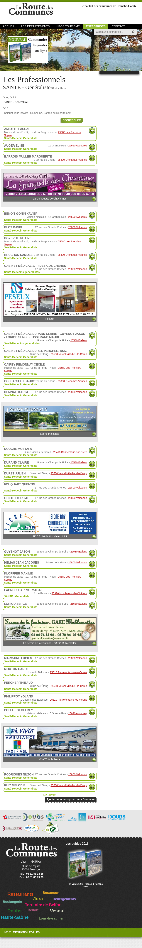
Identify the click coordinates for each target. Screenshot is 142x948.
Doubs (14, 910)
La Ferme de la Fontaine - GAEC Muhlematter (50, 631)
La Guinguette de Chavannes (50, 186)
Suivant (52, 794)
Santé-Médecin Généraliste (20, 138)
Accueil (9, 26)
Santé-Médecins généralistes (22, 272)
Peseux (50, 301)
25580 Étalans (78, 340)
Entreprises (96, 26)
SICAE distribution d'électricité (50, 525)
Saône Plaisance (50, 420)
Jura (38, 898)
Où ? (5, 108)
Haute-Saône (15, 917)
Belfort (33, 910)
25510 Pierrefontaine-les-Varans (68, 672)
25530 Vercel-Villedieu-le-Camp (69, 354)
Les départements (35, 26)
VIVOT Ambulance (50, 743)
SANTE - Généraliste (16, 596)
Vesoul (57, 910)
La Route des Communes (30, 12)
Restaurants (20, 894)
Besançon (51, 893)
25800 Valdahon (77, 227)
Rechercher (71, 120)
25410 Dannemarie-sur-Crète (70, 452)
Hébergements (64, 899)
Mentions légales (26, 932)
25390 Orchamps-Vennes (72, 159)
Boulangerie (12, 902)
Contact (118, 26)
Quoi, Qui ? (9, 97)
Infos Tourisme (68, 26)
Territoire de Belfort (43, 905)
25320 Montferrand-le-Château (69, 593)
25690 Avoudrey (77, 145)
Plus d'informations (92, 130)
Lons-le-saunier (51, 918)
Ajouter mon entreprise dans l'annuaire (71, 799)
